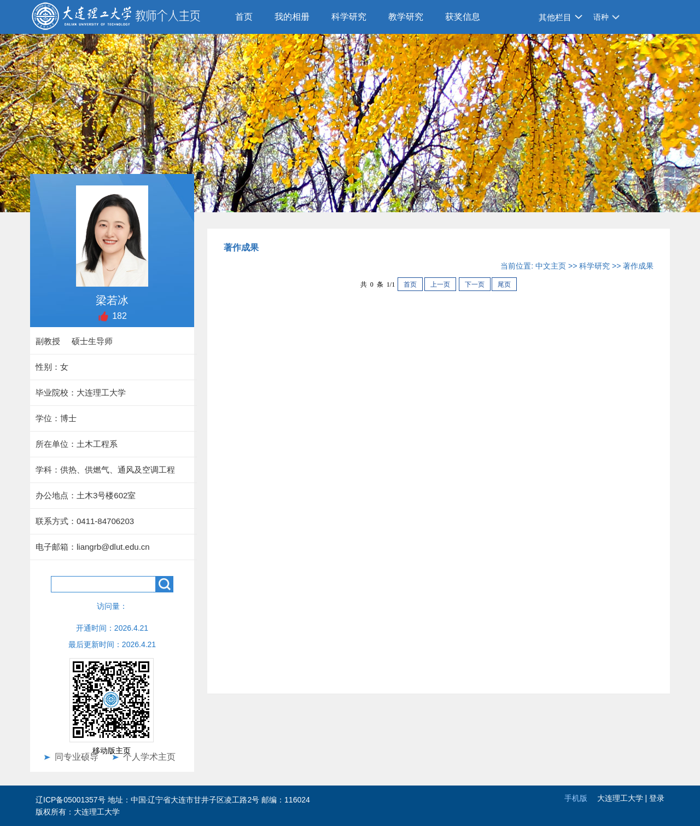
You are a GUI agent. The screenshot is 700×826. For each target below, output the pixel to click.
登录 (656, 798)
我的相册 (292, 16)
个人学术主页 (149, 756)
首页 (244, 16)
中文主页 (550, 265)
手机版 (575, 798)
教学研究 (405, 16)
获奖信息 (462, 16)
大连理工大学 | (623, 798)
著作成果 (638, 265)
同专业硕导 (76, 756)
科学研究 (348, 16)
